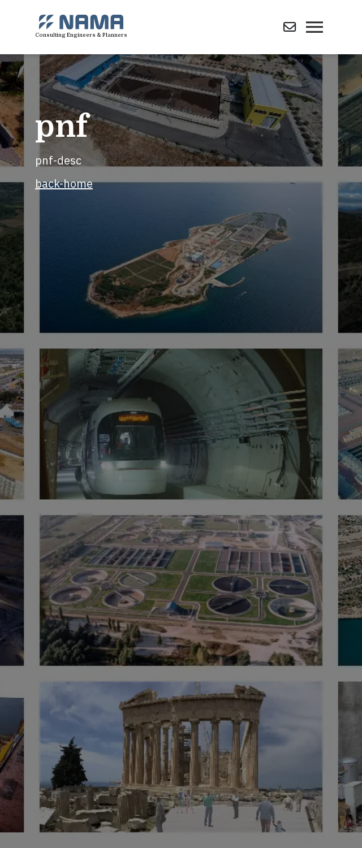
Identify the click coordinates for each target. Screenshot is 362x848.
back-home (64, 183)
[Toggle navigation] (314, 27)
